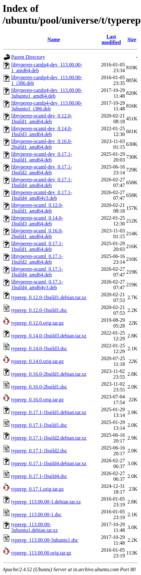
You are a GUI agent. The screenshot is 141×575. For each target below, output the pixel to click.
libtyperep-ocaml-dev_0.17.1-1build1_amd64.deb (41, 157)
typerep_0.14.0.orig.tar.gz (37, 361)
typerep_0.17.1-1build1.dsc (39, 425)
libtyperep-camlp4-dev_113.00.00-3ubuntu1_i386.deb (46, 105)
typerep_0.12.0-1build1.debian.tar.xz (48, 297)
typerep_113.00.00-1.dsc (36, 514)
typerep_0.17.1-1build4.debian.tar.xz (48, 463)
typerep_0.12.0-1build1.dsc (39, 310)
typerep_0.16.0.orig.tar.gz (37, 399)
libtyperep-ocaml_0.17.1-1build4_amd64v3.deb (37, 284)
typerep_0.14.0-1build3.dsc (39, 348)
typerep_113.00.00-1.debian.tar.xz (46, 501)
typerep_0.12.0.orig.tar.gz (37, 323)
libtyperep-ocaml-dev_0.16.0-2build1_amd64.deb (41, 144)
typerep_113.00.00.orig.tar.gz (41, 553)
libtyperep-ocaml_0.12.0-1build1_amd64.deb (37, 208)
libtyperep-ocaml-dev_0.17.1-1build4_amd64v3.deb (41, 195)
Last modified (111, 39)
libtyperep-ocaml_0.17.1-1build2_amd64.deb (37, 259)
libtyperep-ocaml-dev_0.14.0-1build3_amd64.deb (41, 131)
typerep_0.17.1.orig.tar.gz (37, 489)
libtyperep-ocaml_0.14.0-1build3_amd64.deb (37, 220)
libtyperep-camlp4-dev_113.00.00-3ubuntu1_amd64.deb (46, 93)
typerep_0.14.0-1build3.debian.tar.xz (48, 335)
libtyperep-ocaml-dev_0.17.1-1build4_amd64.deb (41, 182)
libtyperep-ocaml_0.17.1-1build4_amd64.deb (37, 271)
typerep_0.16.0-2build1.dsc (39, 387)
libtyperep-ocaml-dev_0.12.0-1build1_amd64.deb (41, 118)
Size (131, 39)
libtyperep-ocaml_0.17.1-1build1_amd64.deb (37, 246)
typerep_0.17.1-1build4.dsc (39, 476)
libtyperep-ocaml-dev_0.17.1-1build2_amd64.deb (41, 169)
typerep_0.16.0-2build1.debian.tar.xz (48, 374)
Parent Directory (28, 57)
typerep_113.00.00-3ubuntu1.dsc (44, 540)
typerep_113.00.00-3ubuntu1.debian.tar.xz (34, 527)
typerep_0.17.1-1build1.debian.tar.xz (48, 412)
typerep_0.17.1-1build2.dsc (39, 450)
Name (54, 39)
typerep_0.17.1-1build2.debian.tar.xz (48, 438)
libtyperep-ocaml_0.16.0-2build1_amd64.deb (37, 233)
